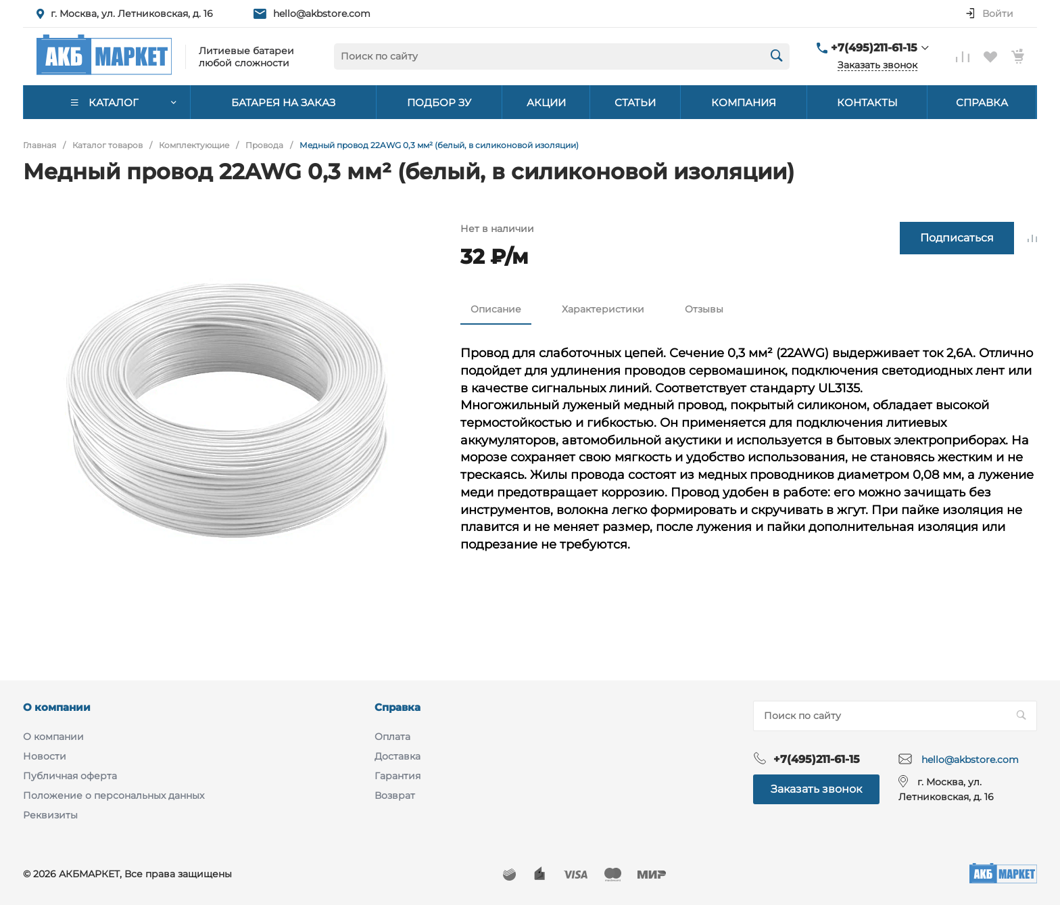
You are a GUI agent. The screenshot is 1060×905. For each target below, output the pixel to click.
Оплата (392, 736)
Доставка (397, 756)
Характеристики (603, 309)
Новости (44, 756)
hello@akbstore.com (321, 13)
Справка (397, 707)
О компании (57, 707)
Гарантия (397, 776)
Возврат (395, 795)
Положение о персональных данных (113, 795)
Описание (496, 309)
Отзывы (704, 309)
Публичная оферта (70, 776)
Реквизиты (50, 815)
